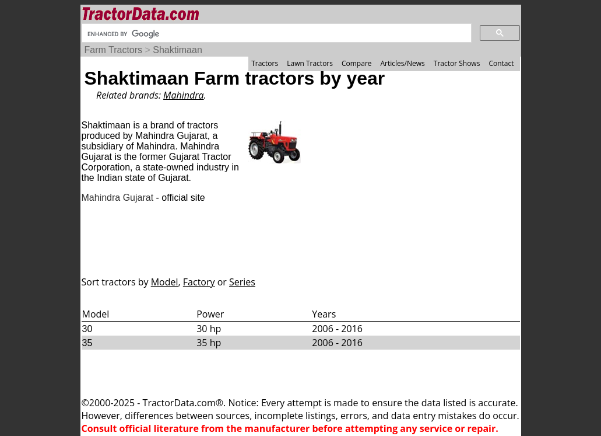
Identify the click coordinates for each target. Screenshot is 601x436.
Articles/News (403, 63)
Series (242, 281)
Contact (501, 63)
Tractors (264, 63)
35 (87, 343)
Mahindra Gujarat (118, 198)
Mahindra (183, 95)
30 (87, 329)
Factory (199, 281)
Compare (357, 63)
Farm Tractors (114, 50)
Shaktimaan (177, 50)
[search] (275, 34)
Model (164, 281)
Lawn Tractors (310, 63)
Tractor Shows (457, 63)
